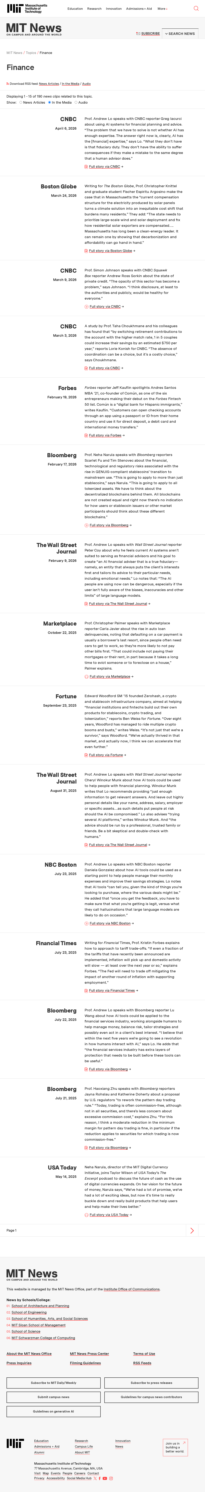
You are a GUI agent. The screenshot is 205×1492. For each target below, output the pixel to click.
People (67, 1473)
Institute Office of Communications (132, 1289)
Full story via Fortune (106, 755)
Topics (31, 53)
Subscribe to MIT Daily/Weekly (53, 1383)
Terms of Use (144, 1354)
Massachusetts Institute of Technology (62, 1463)
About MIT (82, 1452)
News (119, 1446)
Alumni (39, 1452)
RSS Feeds (142, 1363)
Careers (79, 1473)
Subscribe (150, 33)
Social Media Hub (79, 1478)
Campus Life (84, 1446)
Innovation (114, 9)
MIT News (14, 53)
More (163, 9)
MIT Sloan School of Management (38, 1325)
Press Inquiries (19, 1363)
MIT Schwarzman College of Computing (43, 1338)
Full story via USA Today (109, 1215)
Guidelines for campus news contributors (151, 1397)
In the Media (70, 84)
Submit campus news (53, 1397)
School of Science (26, 1331)
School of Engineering (29, 1312)
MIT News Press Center (89, 1354)
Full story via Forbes (105, 435)
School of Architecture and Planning (40, 1306)
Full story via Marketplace (110, 676)
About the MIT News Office (29, 1354)
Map (46, 1473)
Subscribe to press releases (151, 1383)
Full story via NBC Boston (110, 923)
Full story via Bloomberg (109, 525)
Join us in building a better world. (175, 1447)
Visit (37, 1473)
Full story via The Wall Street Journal (118, 604)
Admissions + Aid (139, 9)
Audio (86, 84)
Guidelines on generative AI (53, 1411)
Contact (93, 1473)
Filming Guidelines (85, 1363)
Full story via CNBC (104, 166)
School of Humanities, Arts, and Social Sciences (50, 1319)
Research (94, 9)
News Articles (49, 84)
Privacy (39, 1478)
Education (75, 9)
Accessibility (56, 1478)
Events (56, 1473)
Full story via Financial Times (112, 990)
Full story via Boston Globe (110, 251)
